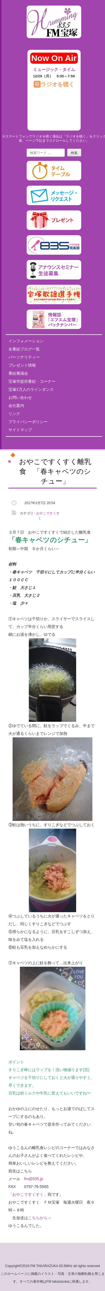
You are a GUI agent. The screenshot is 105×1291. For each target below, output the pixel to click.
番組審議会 (18, 373)
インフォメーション (26, 341)
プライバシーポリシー (28, 421)
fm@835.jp (33, 1179)
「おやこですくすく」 (28, 1194)
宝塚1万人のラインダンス (31, 389)
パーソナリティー (24, 357)
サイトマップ (20, 430)
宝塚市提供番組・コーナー (31, 381)
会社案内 (16, 405)
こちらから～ (41, 1218)
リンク (14, 413)
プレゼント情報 (22, 365)
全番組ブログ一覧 (24, 349)
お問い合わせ (20, 397)
